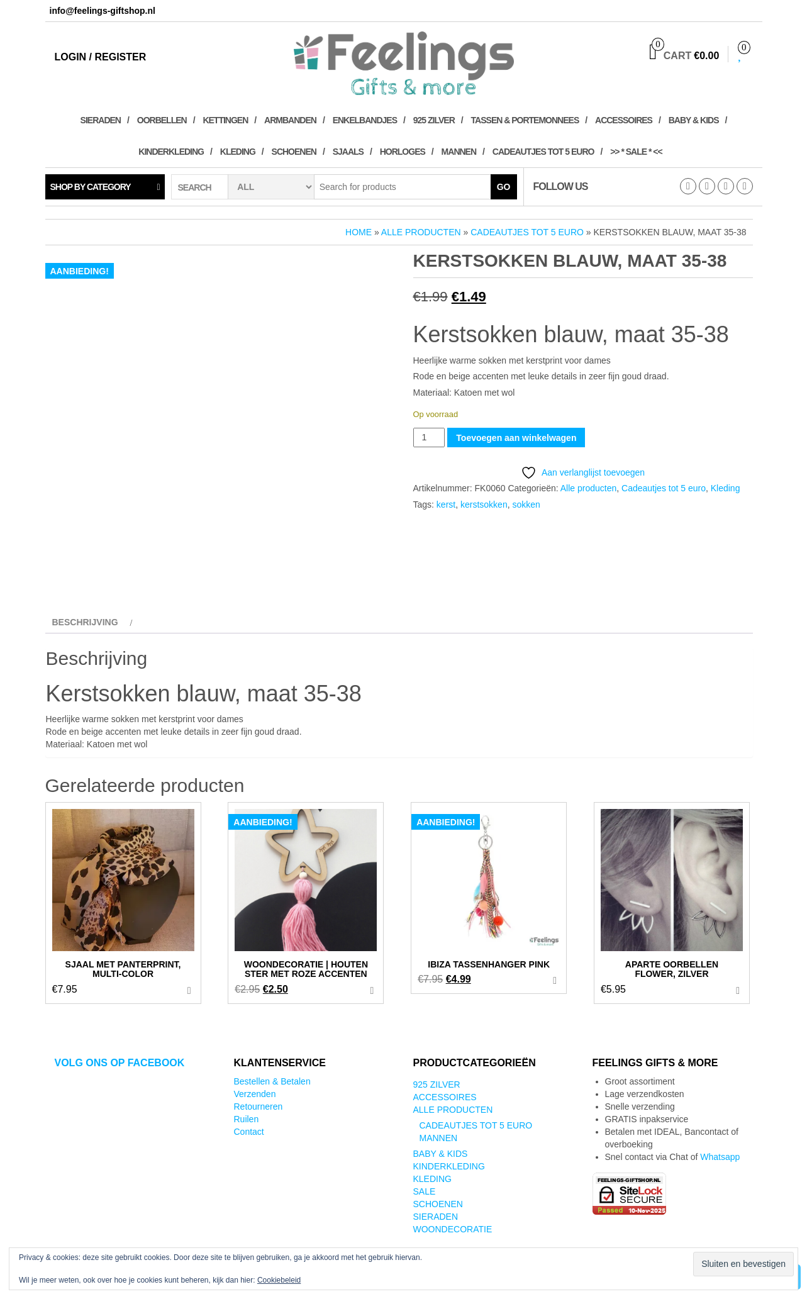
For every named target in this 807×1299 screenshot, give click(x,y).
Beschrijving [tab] (85, 622)
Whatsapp (720, 1157)
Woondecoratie (453, 1229)
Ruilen (246, 1119)
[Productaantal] (429, 437)
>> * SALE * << (636, 152)
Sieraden (101, 120)
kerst (446, 504)
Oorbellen (162, 120)
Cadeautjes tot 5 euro (543, 152)
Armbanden (290, 120)
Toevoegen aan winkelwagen (516, 438)
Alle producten (421, 232)
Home (358, 232)
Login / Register (101, 57)
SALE (424, 1191)
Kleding (237, 152)
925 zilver (434, 120)
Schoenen (294, 152)
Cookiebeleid (279, 1280)
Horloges (402, 152)
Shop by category (90, 187)
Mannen (459, 152)
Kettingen (225, 120)
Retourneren (258, 1106)
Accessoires (623, 120)
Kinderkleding (171, 152)
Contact (249, 1132)
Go (504, 187)
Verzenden (255, 1094)
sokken (526, 504)
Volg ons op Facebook (120, 1062)
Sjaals (348, 152)
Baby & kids (694, 120)
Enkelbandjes (365, 120)
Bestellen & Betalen (272, 1081)
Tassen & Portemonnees (525, 120)
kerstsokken (484, 504)
